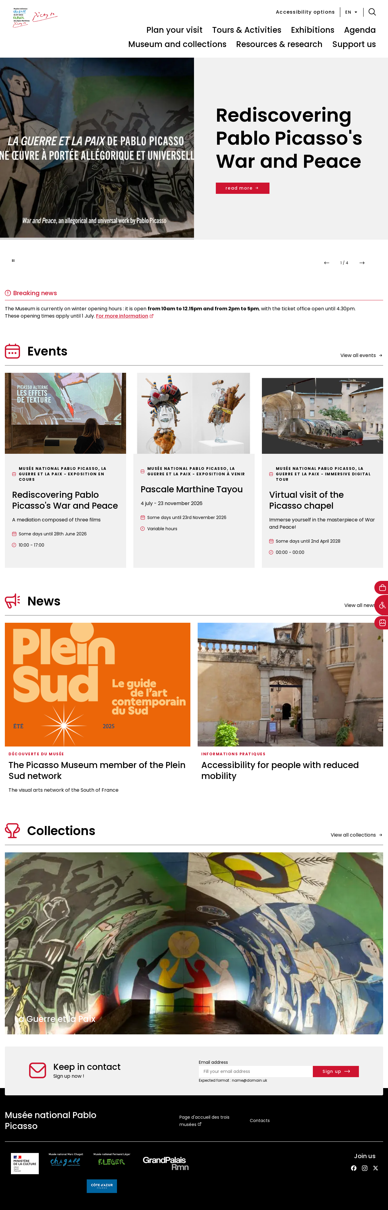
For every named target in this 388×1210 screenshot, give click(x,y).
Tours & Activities (246, 30)
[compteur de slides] (344, 263)
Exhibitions (312, 30)
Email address (213, 1062)
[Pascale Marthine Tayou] (194, 470)
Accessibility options (305, 11)
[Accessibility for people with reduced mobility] (290, 710)
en (351, 12)
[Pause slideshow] (13, 260)
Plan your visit (174, 30)
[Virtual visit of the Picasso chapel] (322, 470)
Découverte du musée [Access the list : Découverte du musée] (36, 754)
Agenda (360, 30)
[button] (372, 12)
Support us (354, 44)
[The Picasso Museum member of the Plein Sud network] (97, 710)
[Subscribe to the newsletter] (336, 1071)
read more (243, 188)
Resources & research (279, 44)
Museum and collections (177, 44)
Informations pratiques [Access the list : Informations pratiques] (233, 754)
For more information (122, 315)
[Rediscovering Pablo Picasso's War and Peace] (65, 470)
